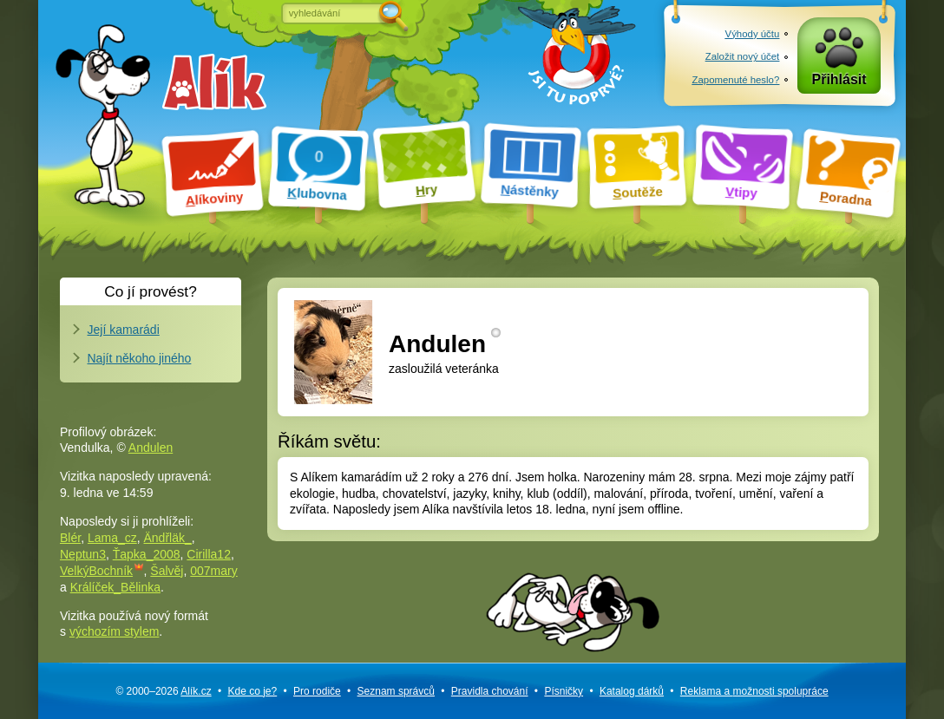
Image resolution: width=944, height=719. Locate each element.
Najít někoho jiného (140, 358)
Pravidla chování (489, 691)
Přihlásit (839, 79)
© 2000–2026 (163, 691)
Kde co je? (252, 691)
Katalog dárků (632, 691)
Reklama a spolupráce (754, 691)
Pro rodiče (317, 691)
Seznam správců (396, 691)
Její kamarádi (124, 330)
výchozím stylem (114, 631)
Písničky (563, 691)
